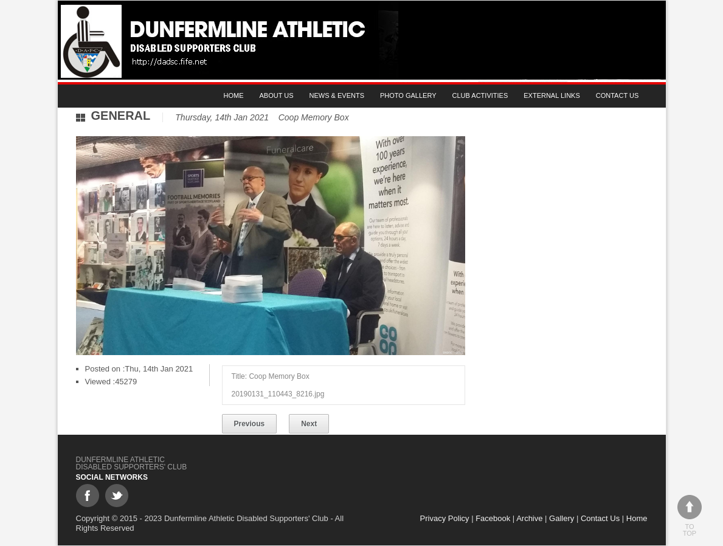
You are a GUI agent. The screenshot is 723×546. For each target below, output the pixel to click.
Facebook (493, 518)
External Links (552, 95)
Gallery (561, 518)
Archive (529, 518)
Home (234, 95)
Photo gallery (408, 95)
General (121, 115)
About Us (277, 95)
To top (689, 516)
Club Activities (480, 95)
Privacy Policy (444, 518)
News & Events (337, 95)
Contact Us (617, 95)
